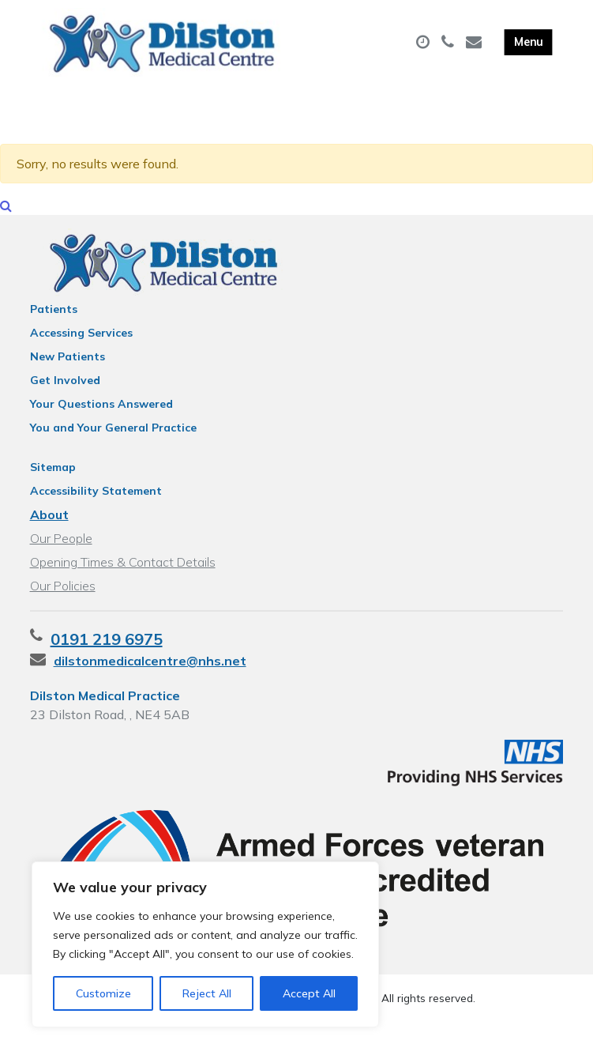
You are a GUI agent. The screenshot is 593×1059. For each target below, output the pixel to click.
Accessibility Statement (96, 511)
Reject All (206, 993)
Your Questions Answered (101, 424)
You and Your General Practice (113, 448)
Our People (61, 559)
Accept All (309, 993)
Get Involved (65, 401)
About (49, 535)
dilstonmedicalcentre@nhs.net (150, 681)
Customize (103, 993)
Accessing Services (81, 353)
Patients (53, 329)
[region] (205, 944)
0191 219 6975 (107, 659)
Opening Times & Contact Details (123, 582)
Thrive (351, 1034)
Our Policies (63, 606)
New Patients (67, 377)
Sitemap (53, 488)
